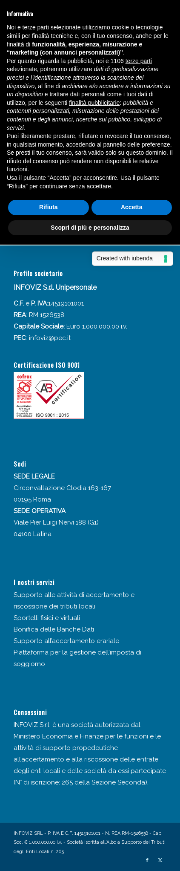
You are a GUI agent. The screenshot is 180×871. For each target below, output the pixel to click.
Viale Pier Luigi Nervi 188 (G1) (56, 522)
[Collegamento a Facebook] (147, 860)
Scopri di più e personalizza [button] (90, 227)
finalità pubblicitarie (94, 102)
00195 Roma (32, 499)
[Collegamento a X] (160, 860)
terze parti (139, 61)
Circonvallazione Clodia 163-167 (62, 488)
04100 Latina (32, 534)
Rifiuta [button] (48, 207)
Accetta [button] (132, 207)
